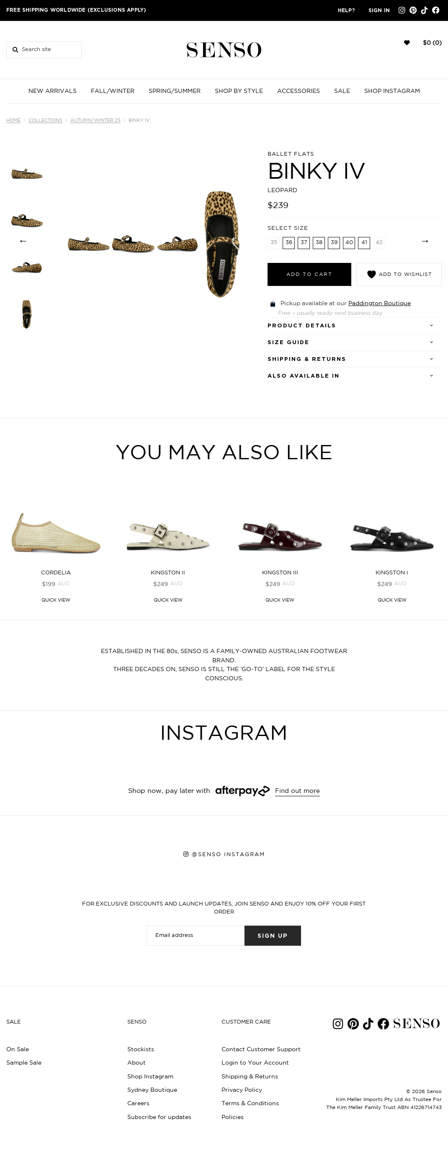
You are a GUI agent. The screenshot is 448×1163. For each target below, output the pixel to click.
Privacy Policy (241, 1091)
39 (334, 242)
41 (364, 242)
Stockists (140, 1050)
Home (13, 120)
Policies (232, 1118)
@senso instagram (228, 854)
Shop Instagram (150, 1077)
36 (289, 242)
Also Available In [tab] (304, 376)
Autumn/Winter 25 (95, 120)
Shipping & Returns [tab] (307, 359)
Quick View (55, 601)
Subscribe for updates (159, 1118)
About (136, 1063)
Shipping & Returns (249, 1077)
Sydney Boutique (152, 1091)
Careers (138, 1104)
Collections (45, 120)
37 (304, 242)
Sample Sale (23, 1063)
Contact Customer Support (261, 1050)
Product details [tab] (302, 326)
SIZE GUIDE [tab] (288, 342)
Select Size (288, 228)
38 (319, 242)
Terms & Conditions (250, 1104)
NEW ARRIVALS (52, 91)
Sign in (379, 10)
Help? (346, 10)
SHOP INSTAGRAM (392, 91)
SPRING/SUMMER (175, 91)
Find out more (297, 792)
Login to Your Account (255, 1063)
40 (349, 242)
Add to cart (309, 274)
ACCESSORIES (298, 91)
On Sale (17, 1050)
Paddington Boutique (379, 303)
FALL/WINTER (112, 91)
